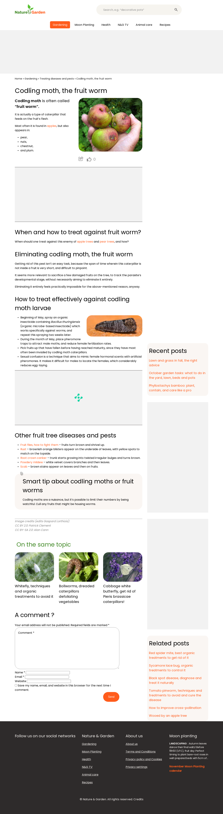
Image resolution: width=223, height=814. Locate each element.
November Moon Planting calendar (187, 768)
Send (111, 696)
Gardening (60, 25)
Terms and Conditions (141, 752)
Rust (23, 449)
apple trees (85, 242)
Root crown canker (33, 458)
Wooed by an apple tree (168, 715)
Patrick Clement (40, 526)
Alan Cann (41, 530)
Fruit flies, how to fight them (39, 445)
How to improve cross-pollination (175, 708)
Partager (81, 158)
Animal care (144, 25)
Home (18, 78)
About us (132, 744)
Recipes (165, 25)
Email (19, 677)
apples (51, 126)
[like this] (89, 159)
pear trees (107, 242)
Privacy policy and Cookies (144, 759)
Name (20, 672)
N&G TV (123, 25)
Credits (138, 799)
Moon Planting (84, 25)
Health (105, 25)
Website (20, 681)
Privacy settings (136, 767)
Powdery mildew (31, 462)
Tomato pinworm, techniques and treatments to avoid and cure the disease (175, 695)
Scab (23, 467)
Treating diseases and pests (57, 78)
